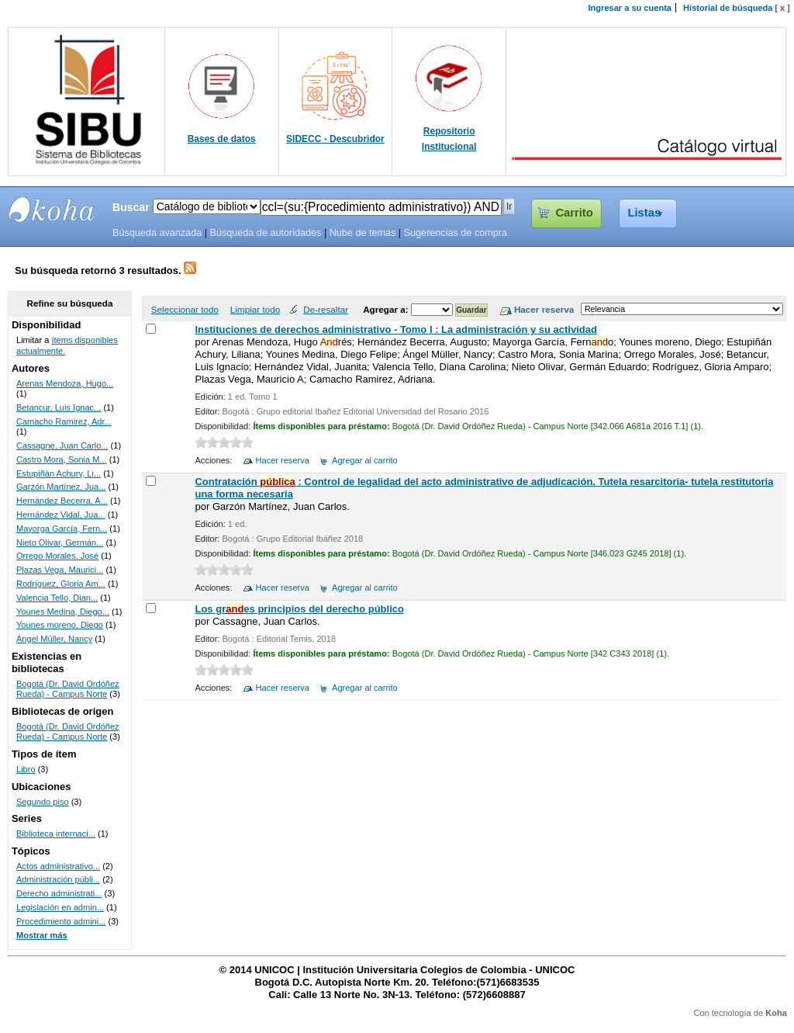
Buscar (131, 207)
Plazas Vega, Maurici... (59, 569)
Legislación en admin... (60, 907)
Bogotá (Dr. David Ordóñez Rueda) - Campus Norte (67, 689)
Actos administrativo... (58, 866)
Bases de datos (222, 138)
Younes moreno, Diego (59, 624)
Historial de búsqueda (727, 7)
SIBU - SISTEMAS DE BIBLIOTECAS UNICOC (51, 209)
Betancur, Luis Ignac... (58, 407)
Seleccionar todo (185, 309)
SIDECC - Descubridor (335, 138)
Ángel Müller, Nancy (54, 638)
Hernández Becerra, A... (62, 500)
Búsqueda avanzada (157, 232)
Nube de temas (363, 232)
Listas (644, 212)
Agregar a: (387, 309)
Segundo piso (42, 801)
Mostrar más (41, 935)
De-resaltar (325, 309)
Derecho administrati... (59, 893)
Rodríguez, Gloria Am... (60, 583)
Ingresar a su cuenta (630, 7)
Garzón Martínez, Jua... (60, 486)
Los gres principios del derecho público (299, 609)
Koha (776, 1012)
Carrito (573, 212)
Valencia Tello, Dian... (57, 597)
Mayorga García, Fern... (61, 528)
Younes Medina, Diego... (62, 611)
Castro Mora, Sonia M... (61, 459)
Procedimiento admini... (60, 921)
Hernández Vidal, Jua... (60, 514)
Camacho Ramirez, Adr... (64, 421)
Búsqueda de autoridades (265, 232)
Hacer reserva (282, 460)
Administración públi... (58, 879)
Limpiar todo (255, 309)
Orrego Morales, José (57, 555)
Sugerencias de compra (455, 232)
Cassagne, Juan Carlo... (62, 445)
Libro (26, 769)
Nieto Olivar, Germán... (59, 542)
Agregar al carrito (365, 460)
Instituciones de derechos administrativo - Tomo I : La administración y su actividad (395, 329)
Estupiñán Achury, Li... (58, 473)
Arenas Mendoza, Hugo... (64, 383)
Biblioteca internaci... (55, 833)
